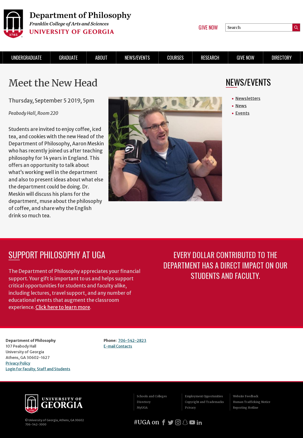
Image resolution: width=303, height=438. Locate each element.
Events (242, 113)
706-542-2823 (132, 340)
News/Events (137, 57)
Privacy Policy (18, 363)
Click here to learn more (63, 307)
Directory (282, 57)
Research (210, 57)
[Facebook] (163, 422)
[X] (171, 422)
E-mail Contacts (118, 346)
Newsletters (247, 98)
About (101, 57)
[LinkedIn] (199, 422)
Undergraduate (26, 57)
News (241, 105)
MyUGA (142, 407)
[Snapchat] (185, 422)
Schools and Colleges (152, 396)
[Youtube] (192, 422)
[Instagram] (178, 422)
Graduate (68, 57)
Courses (175, 57)
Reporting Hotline (245, 407)
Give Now (208, 27)
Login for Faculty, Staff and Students (38, 368)
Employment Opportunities (204, 396)
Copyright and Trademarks (204, 402)
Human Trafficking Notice (251, 402)
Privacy (190, 407)
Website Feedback (245, 396)
